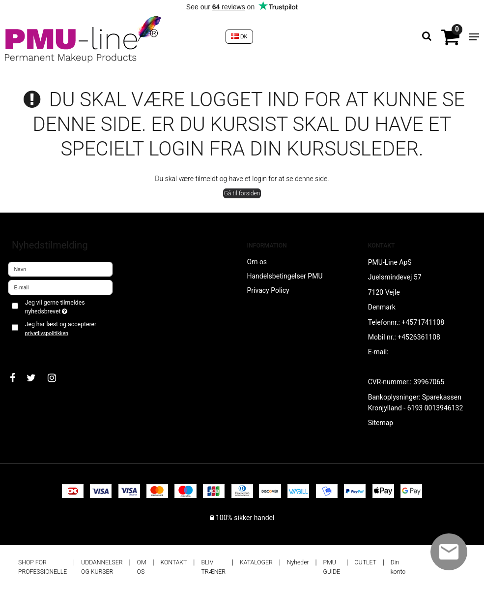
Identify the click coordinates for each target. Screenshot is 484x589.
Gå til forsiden (242, 193)
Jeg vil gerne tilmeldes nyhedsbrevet (68, 306)
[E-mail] (60, 287)
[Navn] (60, 269)
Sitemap (380, 423)
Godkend (32, 349)
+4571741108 (422, 322)
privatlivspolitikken (46, 333)
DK (239, 36)
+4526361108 (419, 337)
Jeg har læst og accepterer (60, 329)
